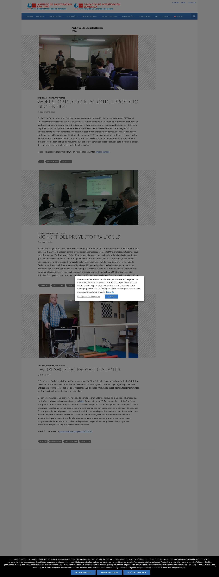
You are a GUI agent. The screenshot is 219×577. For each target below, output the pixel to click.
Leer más (110, 292)
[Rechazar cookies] (215, 566)
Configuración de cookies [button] (88, 296)
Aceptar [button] (111, 296)
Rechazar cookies (109, 572)
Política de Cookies (137, 572)
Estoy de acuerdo (83, 572)
